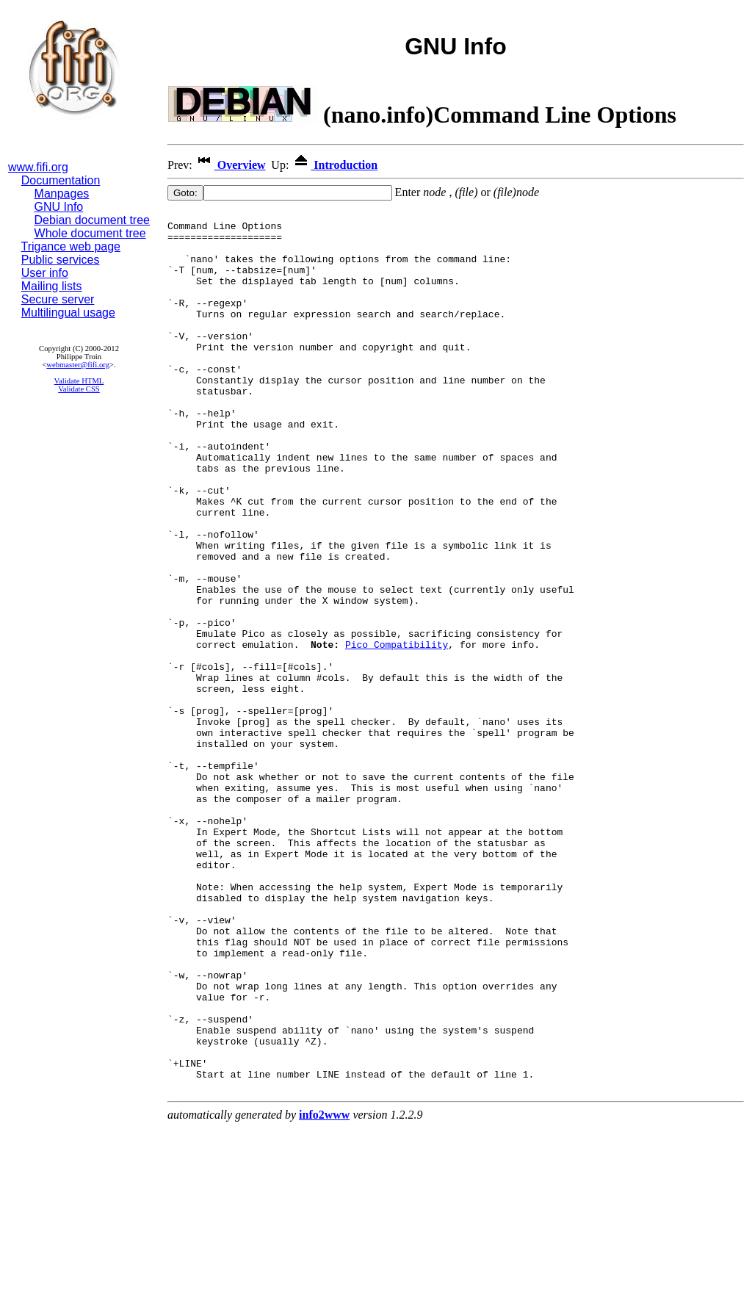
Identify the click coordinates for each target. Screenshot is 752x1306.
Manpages (62, 193)
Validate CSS (79, 389)
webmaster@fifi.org (77, 365)
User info (44, 273)
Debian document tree (92, 220)
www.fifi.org (38, 167)
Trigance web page (71, 246)
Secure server (58, 299)
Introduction (334, 165)
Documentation (61, 180)
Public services (60, 259)
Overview (230, 165)
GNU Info (59, 207)
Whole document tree (90, 233)
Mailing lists (51, 286)
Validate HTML (79, 381)
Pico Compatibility (396, 732)
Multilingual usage (68, 312)
